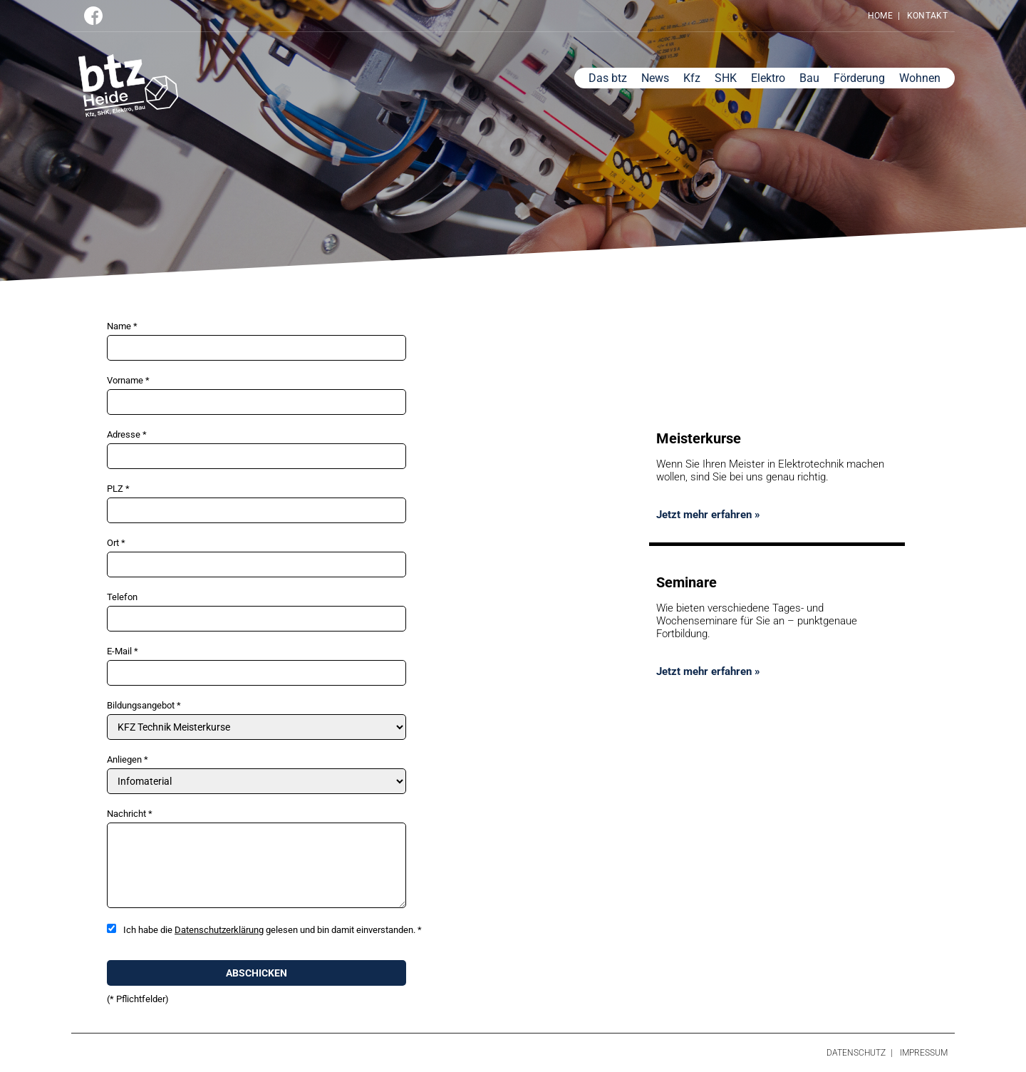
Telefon (122, 597)
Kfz (691, 78)
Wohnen (919, 78)
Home (880, 16)
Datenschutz (856, 1053)
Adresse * (127, 434)
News (655, 78)
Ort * (116, 542)
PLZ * (118, 488)
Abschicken (256, 973)
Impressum (924, 1053)
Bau (809, 78)
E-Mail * (122, 651)
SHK (726, 78)
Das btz (608, 78)
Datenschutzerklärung (219, 929)
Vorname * (128, 380)
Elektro (768, 78)
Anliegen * (127, 759)
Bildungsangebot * (144, 705)
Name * (122, 326)
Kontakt (927, 16)
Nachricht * (129, 813)
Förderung (859, 78)
